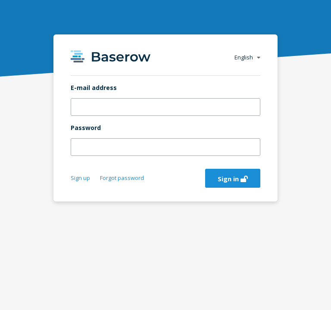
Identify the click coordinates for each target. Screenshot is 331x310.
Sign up (81, 178)
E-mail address (94, 87)
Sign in (233, 178)
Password (86, 127)
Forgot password (122, 178)
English (247, 57)
